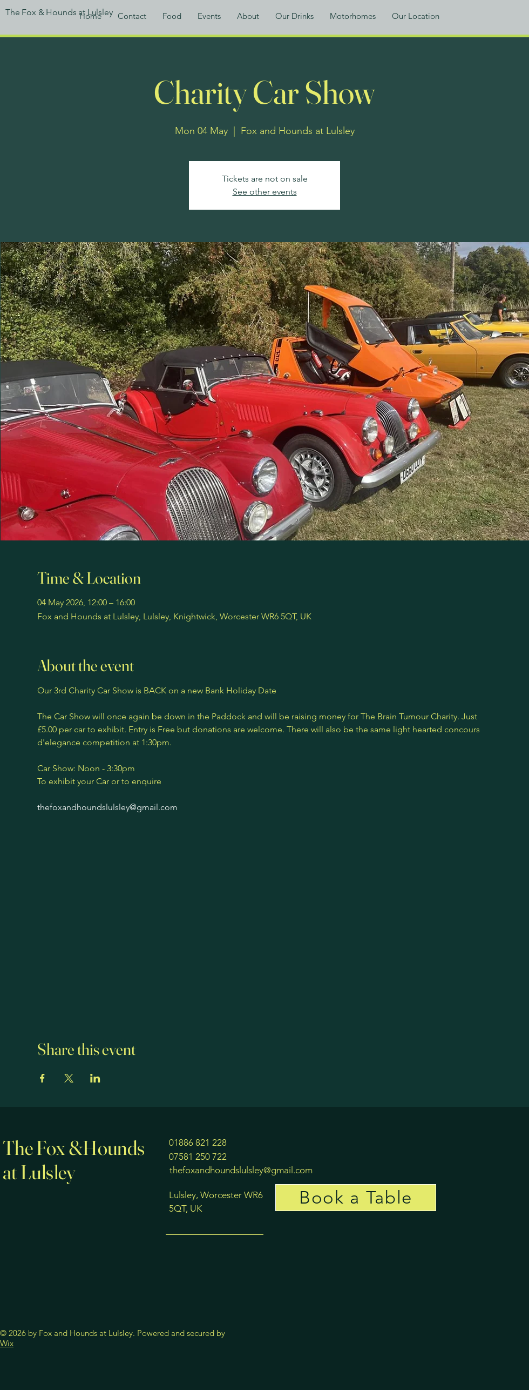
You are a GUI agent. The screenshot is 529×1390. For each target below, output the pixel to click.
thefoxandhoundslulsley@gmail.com (241, 1170)
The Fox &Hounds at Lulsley (74, 1159)
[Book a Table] (355, 1197)
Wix (6, 1343)
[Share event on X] (69, 1078)
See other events (265, 191)
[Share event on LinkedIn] (95, 1078)
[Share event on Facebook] (42, 1078)
